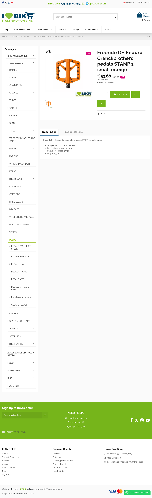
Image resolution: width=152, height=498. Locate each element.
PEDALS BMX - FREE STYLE (21, 247)
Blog (4, 471)
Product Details (73, 132)
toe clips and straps (21, 297)
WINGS (12, 232)
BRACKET (14, 209)
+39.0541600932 (111, 462)
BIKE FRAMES (16, 344)
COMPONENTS (15, 63)
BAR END (14, 70)
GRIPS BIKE (14, 194)
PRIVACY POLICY (20, 432)
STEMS (12, 77)
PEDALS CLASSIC (19, 264)
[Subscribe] (45, 415)
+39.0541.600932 (71, 3)
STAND (12, 123)
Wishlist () (144, 2)
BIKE (9, 378)
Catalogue (10, 49)
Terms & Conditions (10, 457)
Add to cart (120, 94)
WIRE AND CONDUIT (19, 164)
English (129, 2)
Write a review (8, 467)
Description (49, 132)
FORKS (12, 171)
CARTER (13, 108)
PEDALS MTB (17, 279)
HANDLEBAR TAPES (19, 224)
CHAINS (13, 115)
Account (6, 464)
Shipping (57, 457)
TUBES (12, 100)
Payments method (61, 464)
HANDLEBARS (16, 202)
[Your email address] (22, 415)
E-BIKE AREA (14, 370)
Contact (56, 454)
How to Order (59, 471)
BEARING (14, 149)
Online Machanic (60, 467)
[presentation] (24, 424)
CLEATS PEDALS (19, 305)
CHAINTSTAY (15, 85)
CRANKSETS (15, 186)
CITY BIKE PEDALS (20, 256)
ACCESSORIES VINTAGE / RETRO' (20, 354)
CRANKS (13, 313)
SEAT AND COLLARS (19, 321)
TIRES (12, 131)
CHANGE (13, 93)
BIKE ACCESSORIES (17, 56)
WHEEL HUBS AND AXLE (21, 217)
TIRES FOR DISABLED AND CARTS (22, 139)
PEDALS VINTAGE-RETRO (20, 288)
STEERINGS (14, 336)
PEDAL (12, 240)
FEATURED (13, 386)
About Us (6, 454)
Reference (101, 82)
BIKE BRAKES (15, 179)
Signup (5, 474)
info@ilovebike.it (114, 458)
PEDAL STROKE (19, 272)
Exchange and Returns (63, 461)
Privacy (5, 461)
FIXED (10, 363)
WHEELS (13, 328)
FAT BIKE (13, 156)
